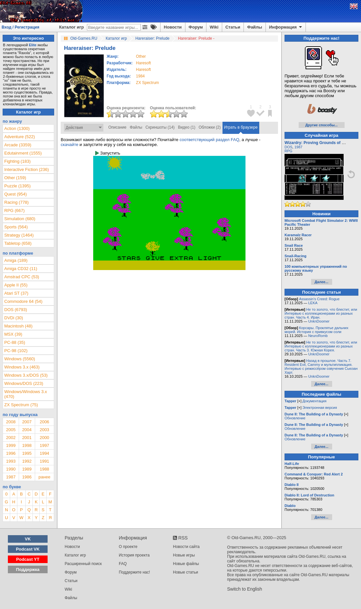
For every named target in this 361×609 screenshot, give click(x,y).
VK (28, 538)
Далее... (321, 282)
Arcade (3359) (17, 144)
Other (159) (15, 177)
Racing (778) (16, 202)
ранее (44, 476)
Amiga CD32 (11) (20, 268)
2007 (27, 421)
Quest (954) (15, 194)
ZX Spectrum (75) (21, 404)
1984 (140, 76)
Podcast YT (27, 559)
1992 (27, 461)
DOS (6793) (15, 309)
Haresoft (143, 63)
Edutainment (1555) (23, 153)
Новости (173, 27)
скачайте (69, 144)
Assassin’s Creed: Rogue (319, 299)
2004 (27, 429)
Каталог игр (71, 27)
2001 (27, 437)
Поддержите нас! (134, 572)
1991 (44, 461)
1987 (10, 476)
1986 (27, 476)
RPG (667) (14, 210)
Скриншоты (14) (160, 127)
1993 (10, 461)
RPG (288, 151)
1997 (44, 445)
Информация (286, 27)
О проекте (128, 546)
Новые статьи (185, 572)
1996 (10, 453)
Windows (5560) (19, 358)
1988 (44, 469)
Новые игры (184, 555)
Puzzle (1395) (17, 185)
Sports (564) (16, 226)
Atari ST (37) (16, 293)
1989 (27, 469)
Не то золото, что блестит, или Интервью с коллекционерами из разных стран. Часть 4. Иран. (321, 313)
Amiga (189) (16, 260)
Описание (117, 127)
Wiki (214, 27)
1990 (10, 469)
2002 (10, 437)
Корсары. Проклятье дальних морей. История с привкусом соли (316, 330)
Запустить (107, 153)
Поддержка (28, 569)
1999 (10, 445)
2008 (10, 421)
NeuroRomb (318, 336)
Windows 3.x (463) (22, 367)
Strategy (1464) (19, 235)
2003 (44, 429)
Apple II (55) (16, 285)
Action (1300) (17, 128)
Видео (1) (186, 127)
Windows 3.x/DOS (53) (26, 375)
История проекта (134, 555)
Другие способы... (321, 125)
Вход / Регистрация (20, 27)
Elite (32, 45)
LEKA (312, 303)
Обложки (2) (210, 127)
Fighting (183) (17, 161)
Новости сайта (186, 546)
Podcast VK (27, 549)
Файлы (254, 27)
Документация (315, 401)
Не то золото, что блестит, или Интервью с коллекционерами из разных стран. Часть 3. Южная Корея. (321, 346)
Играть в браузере (241, 127)
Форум (196, 27)
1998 (27, 445)
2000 (44, 437)
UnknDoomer (318, 321)
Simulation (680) (19, 218)
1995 (27, 453)
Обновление (295, 418)
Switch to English (244, 589)
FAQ (123, 563)
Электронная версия (320, 408)
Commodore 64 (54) (23, 301)
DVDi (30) (13, 317)
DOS (288, 147)
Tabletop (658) (18, 243)
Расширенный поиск (83, 563)
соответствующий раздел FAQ (209, 139)
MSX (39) (13, 334)
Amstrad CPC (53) (21, 276)
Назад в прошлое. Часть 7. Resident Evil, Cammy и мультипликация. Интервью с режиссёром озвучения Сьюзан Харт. (321, 366)
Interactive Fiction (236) (26, 169)
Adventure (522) (19, 136)
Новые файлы (186, 563)
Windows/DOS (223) (23, 383)
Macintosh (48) (18, 326)
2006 (44, 421)
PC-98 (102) (16, 350)
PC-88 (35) (14, 342)
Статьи (232, 27)
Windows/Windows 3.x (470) (25, 394)
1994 (44, 453)
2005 (10, 429)
